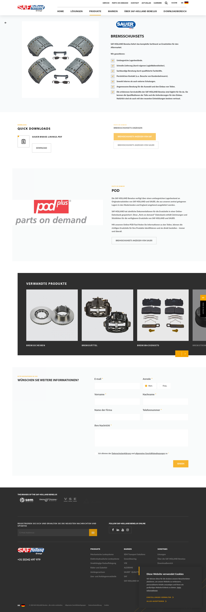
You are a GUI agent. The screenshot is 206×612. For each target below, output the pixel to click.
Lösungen (77, 11)
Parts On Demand (120, 3)
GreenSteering (130, 559)
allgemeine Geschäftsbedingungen (150, 453)
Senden (180, 463)
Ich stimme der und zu (133, 453)
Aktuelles (146, 3)
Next (185, 353)
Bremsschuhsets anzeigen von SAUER (134, 240)
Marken (112, 11)
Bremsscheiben (35, 345)
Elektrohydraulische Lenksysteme (104, 559)
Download (41, 148)
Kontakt (135, 3)
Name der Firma (103, 410)
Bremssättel (89, 345)
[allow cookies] (156, 601)
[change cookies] (160, 597)
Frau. (165, 386)
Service (106, 3)
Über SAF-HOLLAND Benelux (140, 11)
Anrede (147, 378)
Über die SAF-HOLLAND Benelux (171, 559)
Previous (178, 353)
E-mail (97, 378)
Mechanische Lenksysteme (102, 554)
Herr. (150, 386)
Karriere (158, 3)
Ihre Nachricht (102, 425)
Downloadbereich (175, 11)
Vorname (99, 394)
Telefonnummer (151, 410)
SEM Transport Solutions (134, 554)
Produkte (95, 11)
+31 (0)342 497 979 (29, 559)
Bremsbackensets (148, 345)
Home (60, 11)
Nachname (148, 394)
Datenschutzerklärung (121, 453)
